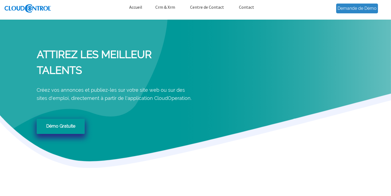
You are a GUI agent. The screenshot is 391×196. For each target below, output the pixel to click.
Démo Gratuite (60, 126)
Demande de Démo (357, 8)
